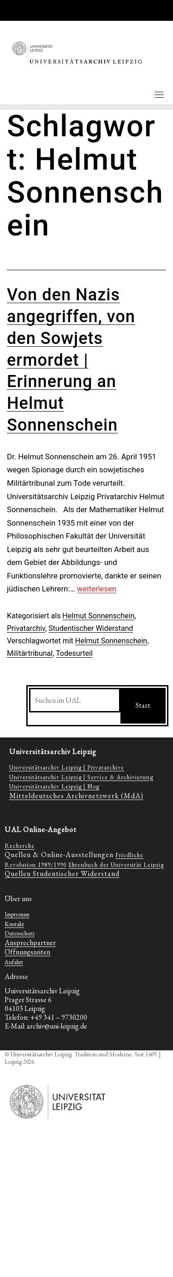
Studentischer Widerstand (90, 628)
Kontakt (14, 924)
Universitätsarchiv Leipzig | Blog (54, 786)
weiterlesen (96, 588)
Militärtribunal (30, 653)
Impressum (17, 914)
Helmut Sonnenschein (98, 615)
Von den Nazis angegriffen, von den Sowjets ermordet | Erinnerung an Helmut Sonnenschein (71, 360)
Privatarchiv (26, 628)
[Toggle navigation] (159, 94)
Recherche (20, 846)
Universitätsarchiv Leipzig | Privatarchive (66, 767)
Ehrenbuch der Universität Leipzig (116, 865)
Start (143, 705)
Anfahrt (14, 962)
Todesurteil (74, 653)
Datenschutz (20, 933)
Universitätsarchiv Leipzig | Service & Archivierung (81, 777)
